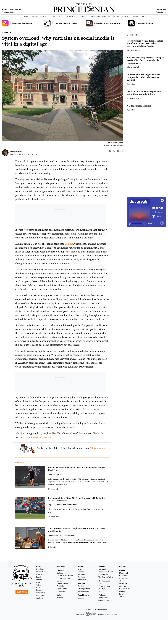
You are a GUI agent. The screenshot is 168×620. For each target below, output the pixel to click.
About (121, 581)
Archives (106, 16)
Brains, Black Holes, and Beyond (106, 573)
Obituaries (40, 595)
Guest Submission (64, 583)
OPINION (6, 32)
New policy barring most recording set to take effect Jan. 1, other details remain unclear (145, 60)
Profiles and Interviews (83, 578)
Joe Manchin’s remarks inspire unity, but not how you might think (144, 93)
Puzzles (115, 16)
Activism (39, 585)
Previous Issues (8, 12)
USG (38, 587)
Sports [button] (43, 16)
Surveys (60, 597)
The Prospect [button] (72, 16)
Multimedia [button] (95, 16)
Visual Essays (83, 595)
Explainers (61, 566)
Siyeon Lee (131, 110)
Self (100, 591)
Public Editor (62, 586)
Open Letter (62, 588)
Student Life (41, 571)
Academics (40, 592)
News (38, 566)
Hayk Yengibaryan (134, 50)
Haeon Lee (131, 84)
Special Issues (104, 600)
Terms (121, 596)
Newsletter (102, 597)
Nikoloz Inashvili (133, 67)
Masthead (123, 573)
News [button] (26, 16)
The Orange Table (105, 577)
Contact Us (123, 575)
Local (38, 577)
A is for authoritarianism (139, 105)
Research (40, 590)
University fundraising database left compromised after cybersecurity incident (144, 77)
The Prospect (104, 581)
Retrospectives (84, 588)
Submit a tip (161, 12)
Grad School (41, 574)
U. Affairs (40, 569)
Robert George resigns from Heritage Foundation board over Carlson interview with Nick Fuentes (145, 43)
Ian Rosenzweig (133, 98)
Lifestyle (101, 588)
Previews (81, 574)
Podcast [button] (84, 16)
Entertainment (104, 586)
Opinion (60, 570)
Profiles (81, 586)
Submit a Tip (124, 588)
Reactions (61, 591)
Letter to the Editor (65, 575)
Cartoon (81, 598)
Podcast (101, 566)
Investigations (83, 591)
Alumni (39, 579)
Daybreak (102, 569)
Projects (102, 595)
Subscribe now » (97, 448)
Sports (80, 566)
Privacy (122, 594)
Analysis (39, 598)
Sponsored (135, 16)
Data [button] (61, 16)
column (69, 244)
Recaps (81, 571)
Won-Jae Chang (16, 151)
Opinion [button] (34, 16)
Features (81, 583)
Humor (125, 16)
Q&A (38, 582)
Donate (122, 591)
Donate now (161, 9)
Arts (100, 583)
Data (59, 595)
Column (60, 573)
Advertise (123, 583)
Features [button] (53, 16)
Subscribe (22, 592)
